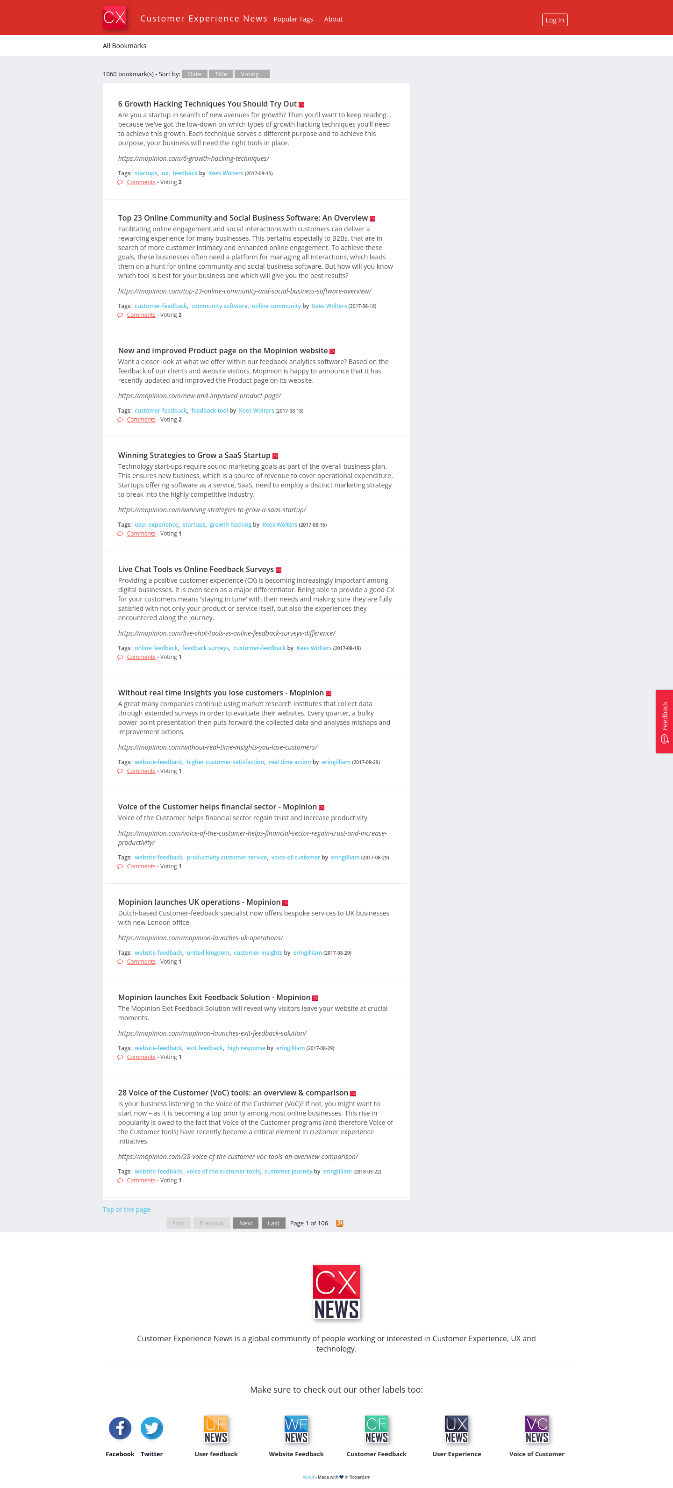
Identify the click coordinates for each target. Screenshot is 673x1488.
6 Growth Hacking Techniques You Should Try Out (207, 104)
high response (246, 1048)
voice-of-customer (296, 857)
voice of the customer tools (223, 1171)
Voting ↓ (252, 74)
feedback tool (209, 411)
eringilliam (336, 762)
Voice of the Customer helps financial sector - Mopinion (217, 806)
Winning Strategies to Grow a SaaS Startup (194, 455)
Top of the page (126, 1209)
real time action (289, 762)
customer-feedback (161, 306)
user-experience (156, 525)
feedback (185, 173)
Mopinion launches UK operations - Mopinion (199, 902)
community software (219, 306)
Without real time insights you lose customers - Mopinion (221, 692)
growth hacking (230, 525)
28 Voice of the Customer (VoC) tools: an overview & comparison (233, 1092)
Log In (555, 19)
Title (221, 74)
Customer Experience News (204, 18)
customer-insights (258, 953)
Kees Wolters (225, 173)
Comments (141, 182)
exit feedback (204, 1048)
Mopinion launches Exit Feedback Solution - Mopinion (214, 997)
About (333, 18)
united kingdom (207, 953)
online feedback (156, 648)
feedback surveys (205, 648)
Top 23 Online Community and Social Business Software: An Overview (243, 218)
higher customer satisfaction (225, 762)
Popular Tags (293, 18)
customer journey (289, 1171)
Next (246, 1223)
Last (273, 1223)
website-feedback (158, 762)
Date (194, 74)
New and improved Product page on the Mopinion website (223, 350)
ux (165, 173)
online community (276, 306)
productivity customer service (226, 857)
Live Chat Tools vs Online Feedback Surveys (196, 569)
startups (146, 173)
